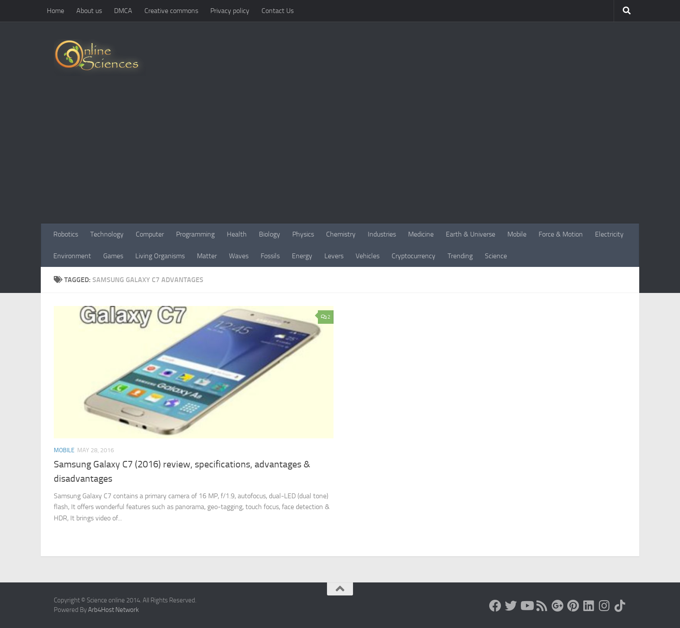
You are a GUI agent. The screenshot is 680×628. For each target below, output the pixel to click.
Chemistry (341, 234)
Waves (238, 256)
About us (89, 11)
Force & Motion (561, 234)
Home (55, 11)
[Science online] (495, 606)
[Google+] (558, 606)
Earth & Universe (470, 234)
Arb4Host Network (113, 610)
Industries (382, 234)
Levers (333, 256)
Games (113, 256)
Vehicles (367, 256)
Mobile (516, 234)
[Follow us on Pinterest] (573, 606)
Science (496, 256)
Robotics (65, 234)
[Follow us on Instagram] (604, 606)
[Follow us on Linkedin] (589, 606)
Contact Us (278, 11)
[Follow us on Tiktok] (620, 606)
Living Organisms (160, 256)
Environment (72, 256)
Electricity (609, 234)
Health (237, 234)
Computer (150, 234)
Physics (303, 234)
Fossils (270, 256)
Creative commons (171, 11)
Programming (195, 234)
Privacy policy (229, 11)
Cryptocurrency (413, 256)
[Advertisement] (340, 158)
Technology (107, 234)
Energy (302, 256)
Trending (460, 256)
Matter (207, 256)
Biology (269, 234)
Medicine (421, 234)
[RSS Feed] (542, 606)
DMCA (123, 11)
